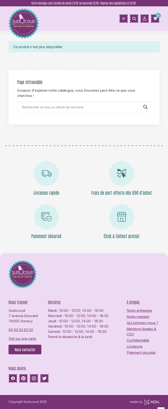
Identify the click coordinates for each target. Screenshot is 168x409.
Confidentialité (138, 340)
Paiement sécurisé (141, 352)
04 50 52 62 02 (21, 330)
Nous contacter (25, 349)
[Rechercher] (134, 18)
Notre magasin (138, 316)
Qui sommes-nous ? (142, 323)
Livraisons (135, 346)
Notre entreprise (139, 310)
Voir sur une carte (22, 338)
